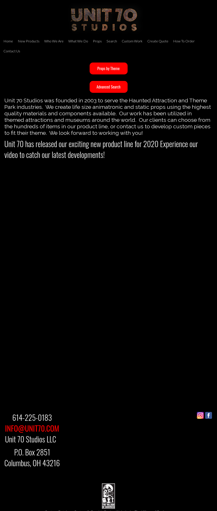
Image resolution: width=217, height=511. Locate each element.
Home (8, 41)
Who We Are (54, 41)
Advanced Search (108, 87)
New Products (28, 41)
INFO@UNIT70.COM (32, 428)
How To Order (184, 41)
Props (97, 41)
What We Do (78, 41)
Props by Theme (108, 68)
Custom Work (132, 41)
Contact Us (11, 51)
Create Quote (157, 41)
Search (112, 41)
